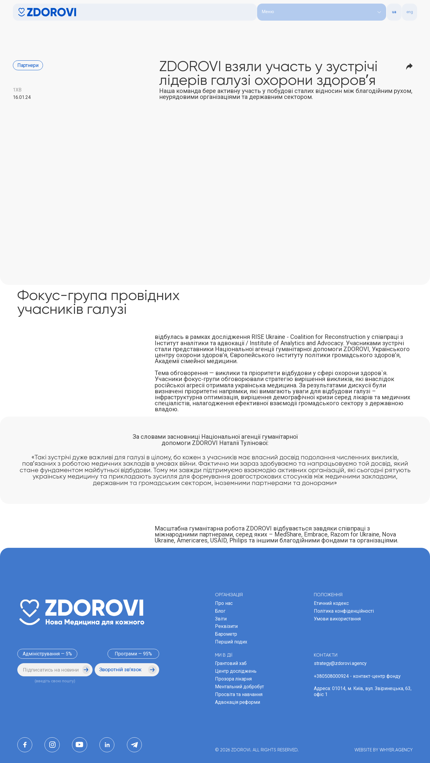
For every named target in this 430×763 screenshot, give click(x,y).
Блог (220, 611)
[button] (322, 12)
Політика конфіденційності (344, 611)
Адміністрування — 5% (47, 654)
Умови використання (337, 619)
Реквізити (226, 626)
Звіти (221, 619)
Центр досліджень (236, 671)
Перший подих (231, 642)
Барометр (226, 634)
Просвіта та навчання (238, 694)
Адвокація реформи (237, 702)
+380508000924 (331, 676)
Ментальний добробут (239, 686)
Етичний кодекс (331, 603)
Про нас (224, 603)
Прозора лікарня (233, 679)
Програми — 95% (133, 654)
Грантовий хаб (231, 663)
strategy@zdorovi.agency (340, 663)
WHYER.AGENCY (396, 750)
